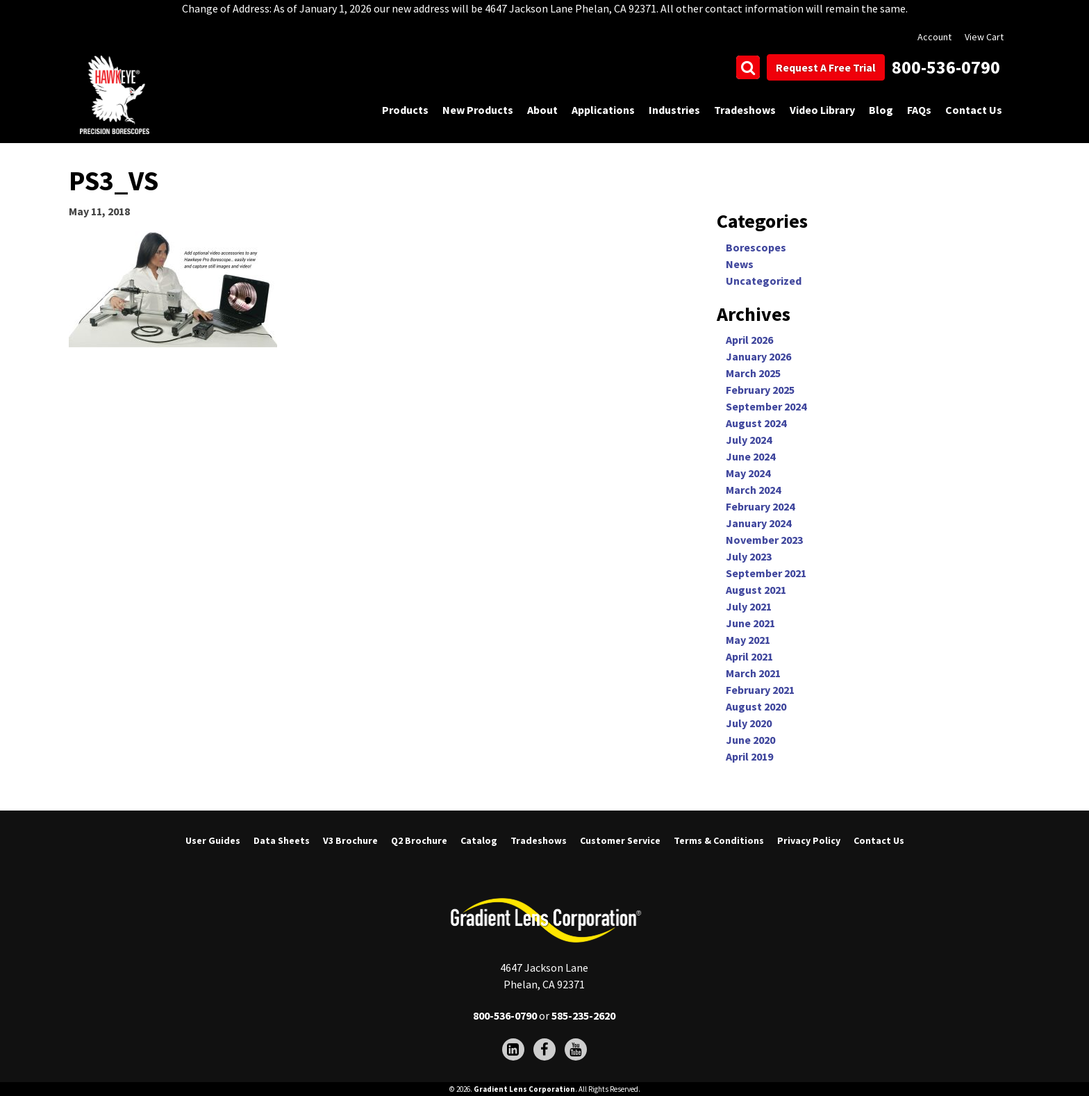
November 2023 (764, 540)
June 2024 (750, 456)
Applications (603, 110)
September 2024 (766, 406)
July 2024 (749, 440)
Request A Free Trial (826, 67)
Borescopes (756, 247)
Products (405, 110)
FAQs (919, 110)
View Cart (984, 37)
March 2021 (753, 673)
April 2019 (749, 756)
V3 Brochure (350, 840)
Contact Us (973, 110)
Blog (881, 110)
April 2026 (749, 340)
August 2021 (756, 590)
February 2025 (760, 390)
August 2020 (756, 706)
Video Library (822, 110)
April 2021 (749, 656)
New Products (477, 110)
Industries (674, 110)
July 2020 (749, 723)
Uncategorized (763, 281)
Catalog (478, 840)
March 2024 (753, 490)
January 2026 (758, 356)
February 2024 (760, 506)
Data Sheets (281, 840)
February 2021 (760, 690)
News (740, 264)
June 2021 (750, 623)
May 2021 (748, 640)
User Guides (212, 840)
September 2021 (766, 573)
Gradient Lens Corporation (524, 1089)
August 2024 (756, 423)
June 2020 (750, 740)
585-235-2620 (583, 1015)
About (542, 110)
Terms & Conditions (719, 840)
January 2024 (758, 523)
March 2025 (753, 373)
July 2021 (749, 606)
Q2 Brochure (419, 840)
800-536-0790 (946, 67)
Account (934, 37)
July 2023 (749, 556)
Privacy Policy (808, 840)
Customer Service (620, 840)
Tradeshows (745, 110)
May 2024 (748, 473)
